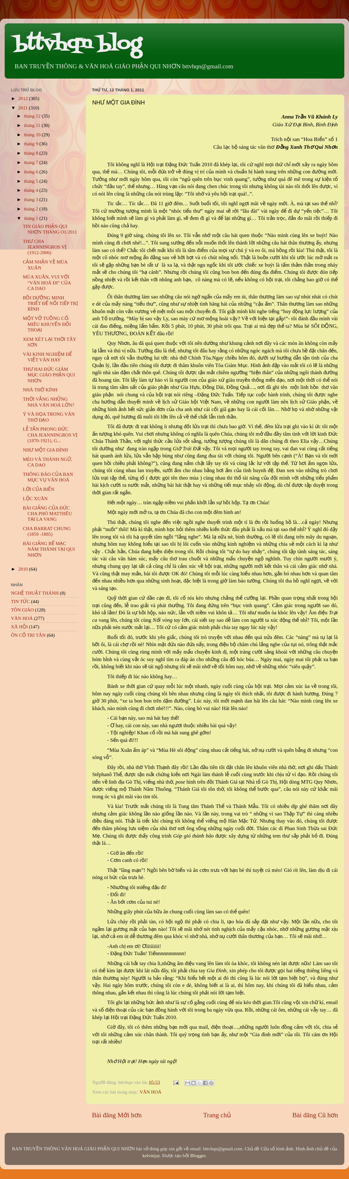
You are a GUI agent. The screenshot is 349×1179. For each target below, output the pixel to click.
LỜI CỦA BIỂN (38, 489)
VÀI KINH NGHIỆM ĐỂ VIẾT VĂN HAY (47, 356)
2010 (23, 569)
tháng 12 (33, 115)
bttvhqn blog (77, 44)
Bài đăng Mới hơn (117, 1115)
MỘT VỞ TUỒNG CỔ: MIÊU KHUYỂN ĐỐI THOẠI (47, 324)
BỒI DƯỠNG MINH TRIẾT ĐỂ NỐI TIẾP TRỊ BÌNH (50, 303)
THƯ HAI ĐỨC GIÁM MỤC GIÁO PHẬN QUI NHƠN (49, 374)
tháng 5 (31, 181)
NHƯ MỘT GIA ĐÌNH (45, 449)
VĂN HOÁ (150, 1091)
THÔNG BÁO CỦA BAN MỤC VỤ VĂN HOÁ (48, 476)
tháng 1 (31, 218)
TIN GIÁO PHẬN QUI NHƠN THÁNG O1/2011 (50, 229)
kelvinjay (151, 1155)
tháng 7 (31, 162)
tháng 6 (31, 171)
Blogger (197, 1155)
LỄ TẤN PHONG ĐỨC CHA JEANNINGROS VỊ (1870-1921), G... (50, 434)
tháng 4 (31, 190)
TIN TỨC (20, 601)
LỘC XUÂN (35, 498)
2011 (23, 107)
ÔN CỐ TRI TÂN (28, 635)
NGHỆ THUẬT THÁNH (35, 593)
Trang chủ (217, 1115)
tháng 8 (31, 153)
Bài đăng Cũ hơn (315, 1115)
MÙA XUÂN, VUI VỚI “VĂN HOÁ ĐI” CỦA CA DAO (47, 282)
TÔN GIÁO (22, 609)
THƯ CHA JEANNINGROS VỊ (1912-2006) (44, 247)
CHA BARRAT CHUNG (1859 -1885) (47, 531)
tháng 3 (31, 199)
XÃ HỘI (19, 626)
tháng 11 (32, 125)
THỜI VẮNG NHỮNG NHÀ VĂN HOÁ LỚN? (48, 401)
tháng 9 (31, 143)
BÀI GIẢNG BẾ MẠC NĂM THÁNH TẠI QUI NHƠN (49, 549)
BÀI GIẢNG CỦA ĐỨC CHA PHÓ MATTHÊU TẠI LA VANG (47, 513)
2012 (23, 98)
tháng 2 (31, 208)
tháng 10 (33, 134)
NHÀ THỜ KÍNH (40, 389)
